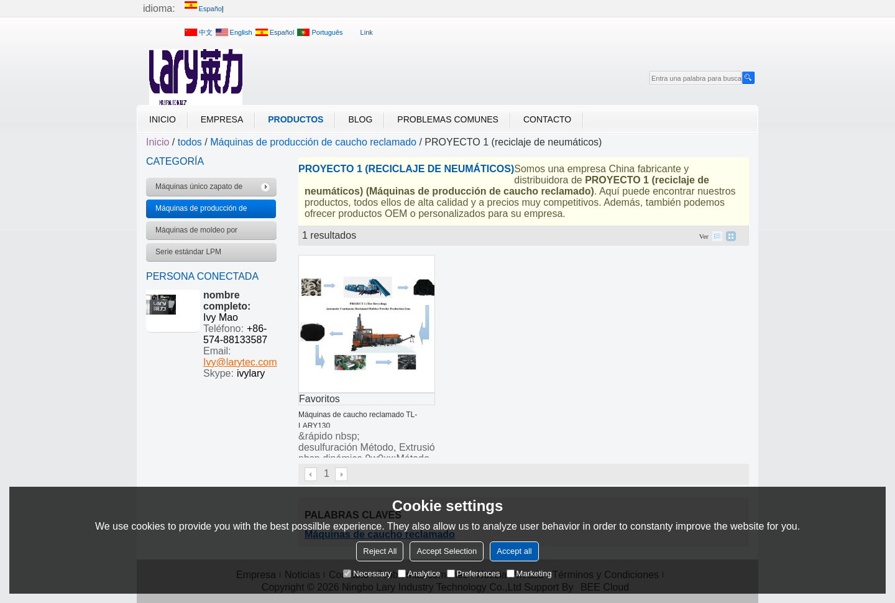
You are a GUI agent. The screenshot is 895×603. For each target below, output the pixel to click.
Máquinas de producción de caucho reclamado (313, 142)
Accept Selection (446, 551)
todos (190, 142)
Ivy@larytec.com (240, 362)
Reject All (380, 551)
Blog (360, 119)
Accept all (514, 551)
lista (717, 236)
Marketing (529, 573)
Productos (295, 119)
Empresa (222, 119)
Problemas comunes (447, 119)
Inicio (162, 119)
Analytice (419, 573)
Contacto (547, 119)
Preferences (473, 573)
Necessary (367, 573)
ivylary (251, 373)
